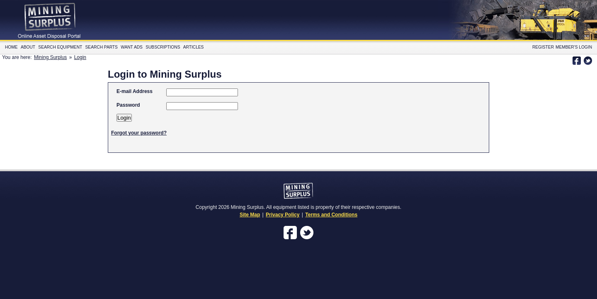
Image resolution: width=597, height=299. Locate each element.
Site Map (250, 215)
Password (128, 105)
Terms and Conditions (331, 215)
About (28, 47)
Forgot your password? (139, 133)
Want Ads (132, 47)
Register (543, 47)
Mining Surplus (50, 57)
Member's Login (574, 47)
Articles (193, 47)
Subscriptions (163, 47)
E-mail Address (134, 91)
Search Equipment (60, 47)
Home (11, 47)
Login (80, 57)
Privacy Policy (282, 215)
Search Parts (101, 47)
